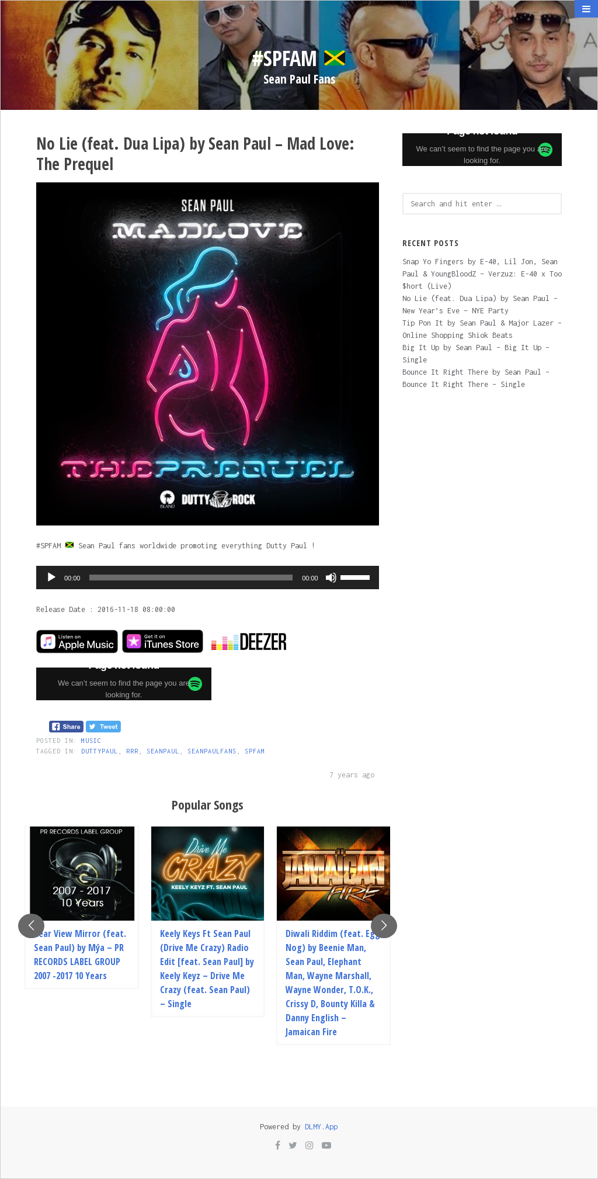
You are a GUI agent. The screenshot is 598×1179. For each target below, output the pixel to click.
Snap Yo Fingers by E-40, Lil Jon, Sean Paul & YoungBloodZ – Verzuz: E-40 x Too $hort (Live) (482, 274)
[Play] (51, 577)
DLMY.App (321, 1126)
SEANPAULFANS (212, 751)
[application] (207, 577)
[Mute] (331, 577)
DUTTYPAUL (99, 751)
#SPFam (298, 58)
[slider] (191, 577)
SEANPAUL (163, 751)
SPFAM (255, 751)
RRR (132, 751)
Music (91, 740)
